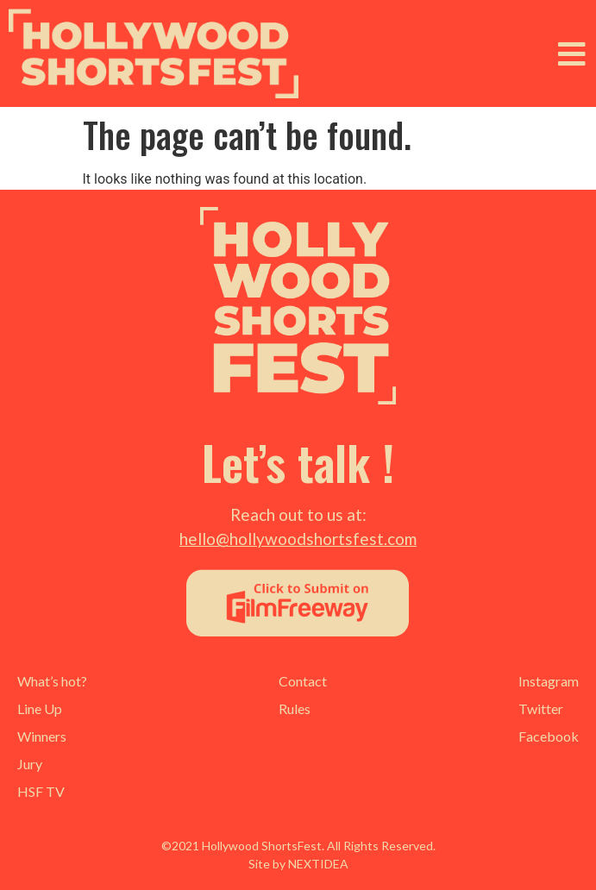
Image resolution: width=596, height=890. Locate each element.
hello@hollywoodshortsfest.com (298, 538)
